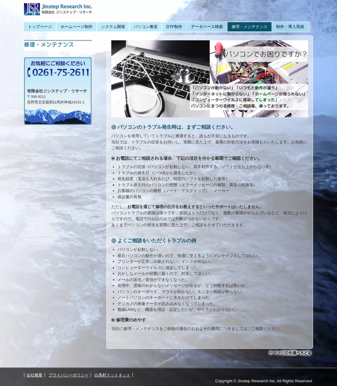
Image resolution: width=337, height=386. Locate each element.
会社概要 (34, 375)
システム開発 (113, 26)
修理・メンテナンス (250, 26)
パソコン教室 (146, 26)
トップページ (40, 26)
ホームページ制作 (77, 26)
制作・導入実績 (290, 26)
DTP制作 (174, 26)
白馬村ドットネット (112, 375)
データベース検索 (207, 26)
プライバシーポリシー (69, 375)
